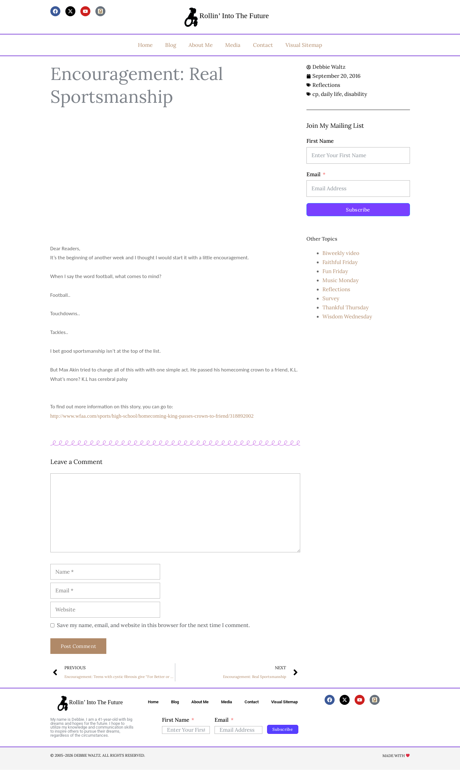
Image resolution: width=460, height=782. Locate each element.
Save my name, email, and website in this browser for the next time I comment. (153, 625)
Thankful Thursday (345, 307)
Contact (263, 45)
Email (313, 174)
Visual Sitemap (304, 45)
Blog (170, 45)
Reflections (326, 85)
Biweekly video (340, 253)
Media (232, 45)
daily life (331, 94)
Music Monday (340, 280)
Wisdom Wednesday (347, 316)
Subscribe (358, 210)
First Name (320, 140)
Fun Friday (335, 271)
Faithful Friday (340, 262)
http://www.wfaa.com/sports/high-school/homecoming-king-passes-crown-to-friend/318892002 (152, 416)
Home (145, 45)
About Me (201, 45)
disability (355, 94)
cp (315, 94)
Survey (330, 298)
